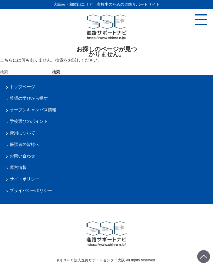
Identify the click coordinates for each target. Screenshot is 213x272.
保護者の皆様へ (24, 144)
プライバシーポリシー (31, 190)
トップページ (22, 86)
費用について (22, 132)
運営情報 (18, 167)
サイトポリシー (24, 178)
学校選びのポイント (29, 121)
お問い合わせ (22, 155)
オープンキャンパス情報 (33, 109)
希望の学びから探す (29, 98)
